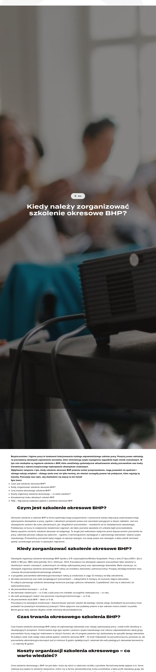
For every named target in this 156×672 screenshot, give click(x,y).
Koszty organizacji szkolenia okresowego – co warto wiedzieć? (41, 494)
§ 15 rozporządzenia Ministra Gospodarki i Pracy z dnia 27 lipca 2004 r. (102, 558)
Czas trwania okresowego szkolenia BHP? (31, 490)
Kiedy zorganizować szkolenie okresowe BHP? (33, 487)
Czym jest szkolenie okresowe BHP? (28, 483)
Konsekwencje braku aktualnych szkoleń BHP (32, 497)
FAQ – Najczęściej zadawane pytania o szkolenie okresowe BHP (42, 500)
